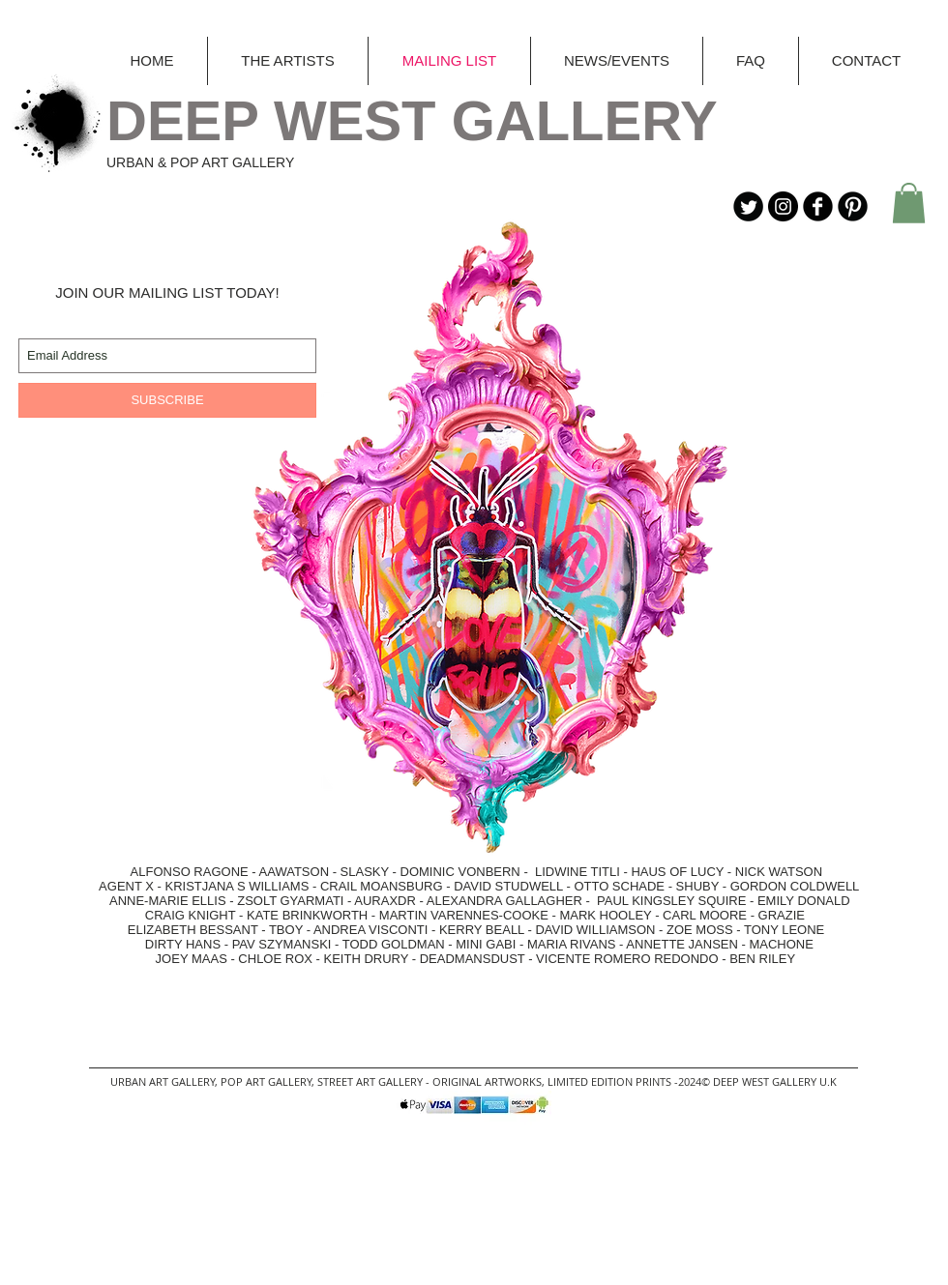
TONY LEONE (784, 929)
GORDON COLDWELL (795, 886)
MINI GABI (486, 944)
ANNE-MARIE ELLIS (167, 900)
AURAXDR (385, 900)
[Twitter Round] (748, 206)
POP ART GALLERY (266, 1081)
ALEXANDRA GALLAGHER (504, 900)
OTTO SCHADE (619, 886)
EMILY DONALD (803, 900)
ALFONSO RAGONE (169, 871)
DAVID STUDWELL (508, 886)
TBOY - (291, 929)
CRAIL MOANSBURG (381, 886)
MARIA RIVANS (573, 944)
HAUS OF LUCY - (681, 871)
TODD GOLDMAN (393, 944)
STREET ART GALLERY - (374, 1081)
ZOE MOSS (700, 929)
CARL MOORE (705, 915)
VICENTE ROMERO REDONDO (627, 958)
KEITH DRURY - (372, 958)
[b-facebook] (818, 206)
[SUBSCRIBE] (167, 400)
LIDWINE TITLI (577, 871)
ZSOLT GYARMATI (290, 900)
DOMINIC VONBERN (460, 871)
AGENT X (121, 886)
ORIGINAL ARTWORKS (487, 1081)
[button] (909, 203)
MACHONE (781, 944)
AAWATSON (294, 871)
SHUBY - (703, 886)
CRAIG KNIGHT (192, 915)
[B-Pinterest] (853, 206)
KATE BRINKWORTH (307, 915)
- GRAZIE (776, 915)
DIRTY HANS (183, 944)
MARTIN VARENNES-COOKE (463, 915)
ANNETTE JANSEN (683, 944)
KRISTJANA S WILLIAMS (237, 886)
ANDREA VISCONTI (370, 929)
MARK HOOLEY (605, 915)
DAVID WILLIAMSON (595, 929)
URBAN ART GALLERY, (164, 1081)
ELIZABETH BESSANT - (179, 929)
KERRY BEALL (481, 929)
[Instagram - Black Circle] (783, 206)
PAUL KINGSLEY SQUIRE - (677, 900)
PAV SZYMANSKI (283, 944)
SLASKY (367, 871)
